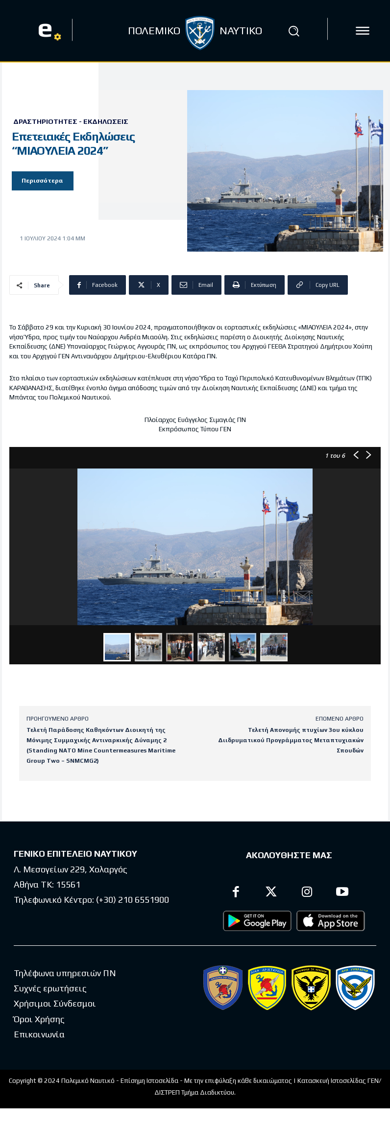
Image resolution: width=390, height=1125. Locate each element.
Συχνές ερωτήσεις (50, 989)
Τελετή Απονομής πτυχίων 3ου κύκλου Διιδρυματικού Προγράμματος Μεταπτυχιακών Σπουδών (291, 740)
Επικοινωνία (39, 1035)
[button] (293, 31)
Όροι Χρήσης (39, 1019)
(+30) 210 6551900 (132, 899)
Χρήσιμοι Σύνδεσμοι (55, 1004)
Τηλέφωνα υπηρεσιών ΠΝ (65, 973)
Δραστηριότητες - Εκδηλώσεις (70, 121)
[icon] (362, 30)
